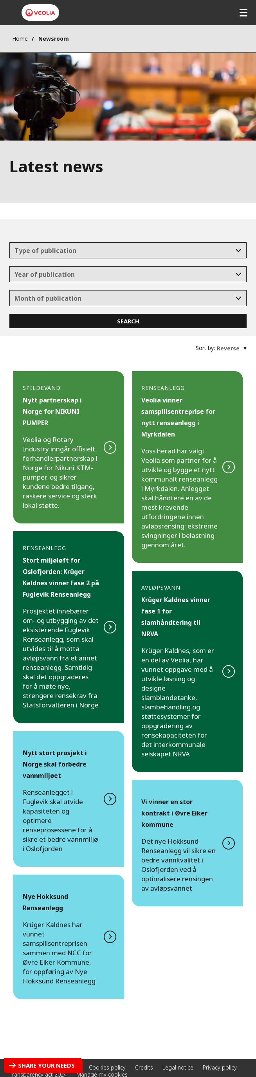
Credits (144, 1067)
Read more (68, 447)
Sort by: (205, 348)
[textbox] (122, 250)
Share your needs (46, 1065)
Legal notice (177, 1067)
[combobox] (128, 250)
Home (20, 38)
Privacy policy (220, 1067)
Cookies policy (107, 1067)
